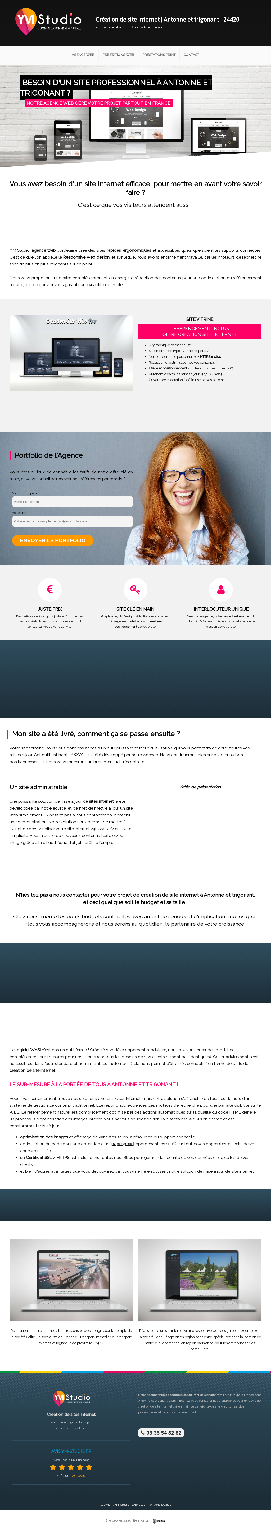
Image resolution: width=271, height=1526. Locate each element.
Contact (191, 55)
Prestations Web (118, 55)
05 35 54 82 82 (161, 1432)
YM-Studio (121, 1504)
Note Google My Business (71, 1459)
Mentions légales (159, 1504)
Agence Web (83, 55)
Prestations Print (158, 55)
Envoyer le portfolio (52, 540)
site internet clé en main (172, 1406)
